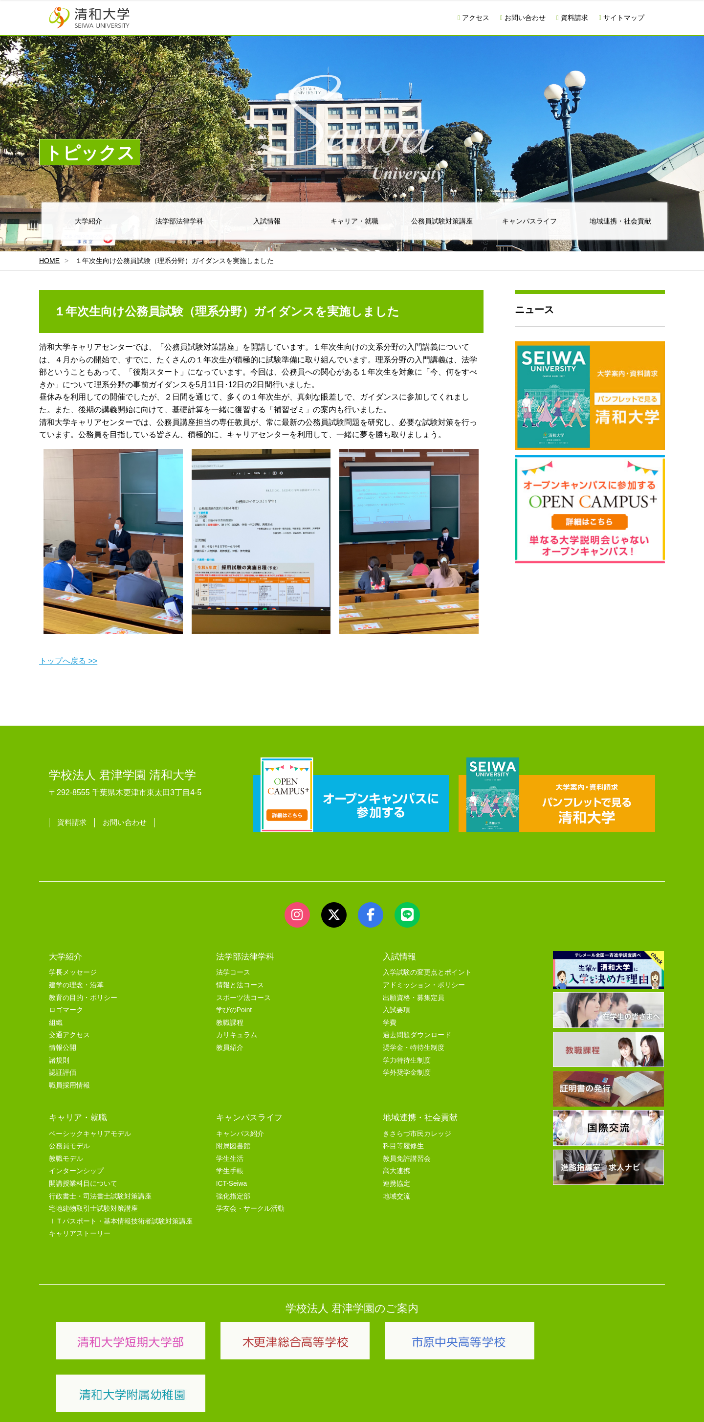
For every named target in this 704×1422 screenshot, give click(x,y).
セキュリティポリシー (254, 1403)
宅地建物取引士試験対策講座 (93, 1208)
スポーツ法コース (243, 997)
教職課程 (229, 1022)
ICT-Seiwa (231, 1183)
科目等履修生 (403, 1146)
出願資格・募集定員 (413, 997)
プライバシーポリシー (332, 1403)
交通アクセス (69, 1035)
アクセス (473, 18)
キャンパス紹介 (240, 1133)
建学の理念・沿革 (76, 985)
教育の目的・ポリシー (83, 997)
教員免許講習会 (407, 1158)
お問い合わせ (523, 18)
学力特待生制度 (407, 1060)
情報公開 (62, 1047)
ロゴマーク (66, 1010)
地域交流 (396, 1196)
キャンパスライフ (529, 221)
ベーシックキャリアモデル (90, 1133)
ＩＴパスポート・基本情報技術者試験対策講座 (121, 1221)
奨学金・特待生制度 (413, 1047)
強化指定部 (233, 1196)
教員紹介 (229, 1047)
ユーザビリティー (181, 1403)
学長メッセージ (73, 972)
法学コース (233, 972)
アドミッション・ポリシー (424, 985)
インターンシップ (76, 1171)
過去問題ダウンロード (417, 1035)
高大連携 (396, 1171)
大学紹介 (88, 221)
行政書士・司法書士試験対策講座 (100, 1196)
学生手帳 (229, 1171)
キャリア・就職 (354, 221)
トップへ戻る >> (68, 661)
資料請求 (572, 18)
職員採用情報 (69, 1085)
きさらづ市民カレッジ (417, 1133)
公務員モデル (69, 1146)
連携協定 (396, 1183)
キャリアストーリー (79, 1233)
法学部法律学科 (179, 221)
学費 (389, 1022)
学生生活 (229, 1158)
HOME (49, 261)
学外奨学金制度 (407, 1072)
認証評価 (62, 1072)
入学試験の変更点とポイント (427, 972)
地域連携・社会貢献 (620, 221)
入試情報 (267, 221)
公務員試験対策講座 (442, 221)
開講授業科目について (83, 1183)
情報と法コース (240, 985)
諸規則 (59, 1060)
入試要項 (396, 1010)
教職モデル (66, 1158)
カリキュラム (236, 1035)
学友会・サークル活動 (250, 1208)
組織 (56, 1022)
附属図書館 (233, 1146)
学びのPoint (234, 1010)
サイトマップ (621, 18)
